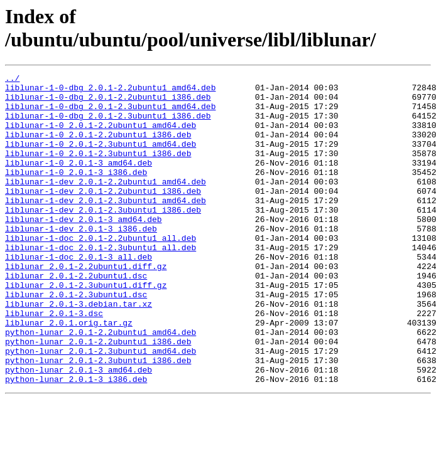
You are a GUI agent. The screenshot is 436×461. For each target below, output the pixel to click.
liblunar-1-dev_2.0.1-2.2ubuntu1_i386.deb (103, 215)
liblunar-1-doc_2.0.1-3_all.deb (78, 294)
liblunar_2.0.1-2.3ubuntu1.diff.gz (85, 328)
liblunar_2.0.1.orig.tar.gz (69, 373)
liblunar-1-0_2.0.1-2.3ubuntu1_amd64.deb (100, 158)
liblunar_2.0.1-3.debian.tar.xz (78, 350)
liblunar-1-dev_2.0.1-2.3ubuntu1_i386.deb (103, 237)
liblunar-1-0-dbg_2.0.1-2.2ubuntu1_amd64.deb (110, 91)
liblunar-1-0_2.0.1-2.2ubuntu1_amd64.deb (100, 136)
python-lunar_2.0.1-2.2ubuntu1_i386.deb (98, 395)
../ (12, 79)
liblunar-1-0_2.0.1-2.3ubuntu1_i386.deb (98, 170)
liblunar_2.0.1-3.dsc (54, 362)
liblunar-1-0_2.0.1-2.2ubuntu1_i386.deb (98, 147)
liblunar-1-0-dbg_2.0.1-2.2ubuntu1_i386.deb (108, 102)
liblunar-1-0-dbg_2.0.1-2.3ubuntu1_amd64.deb (110, 113)
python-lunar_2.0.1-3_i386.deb (76, 441)
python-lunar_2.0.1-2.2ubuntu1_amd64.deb (100, 384)
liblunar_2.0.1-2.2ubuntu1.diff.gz (85, 305)
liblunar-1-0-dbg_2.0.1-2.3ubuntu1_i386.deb (108, 124)
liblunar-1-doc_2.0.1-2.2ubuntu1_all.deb (100, 271)
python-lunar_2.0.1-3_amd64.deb (78, 429)
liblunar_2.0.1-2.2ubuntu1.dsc (76, 316)
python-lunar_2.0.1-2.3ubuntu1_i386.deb (98, 418)
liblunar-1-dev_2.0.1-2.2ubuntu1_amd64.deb (105, 203)
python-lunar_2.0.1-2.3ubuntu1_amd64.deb (100, 407)
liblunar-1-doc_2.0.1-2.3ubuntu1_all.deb (100, 283)
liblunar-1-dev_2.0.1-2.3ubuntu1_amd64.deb (105, 226)
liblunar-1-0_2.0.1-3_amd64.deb (78, 181)
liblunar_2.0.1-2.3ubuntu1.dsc (76, 339)
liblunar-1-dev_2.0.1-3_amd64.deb (83, 249)
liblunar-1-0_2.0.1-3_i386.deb (76, 192)
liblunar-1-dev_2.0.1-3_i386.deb (81, 260)
